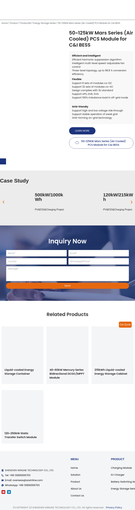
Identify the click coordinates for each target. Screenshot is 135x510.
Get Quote (125, 324)
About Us (76, 488)
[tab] (3, 161)
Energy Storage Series (44, 23)
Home (5, 23)
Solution (75, 475)
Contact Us (77, 495)
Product (14, 23)
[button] (82, 130)
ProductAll (25, 23)
